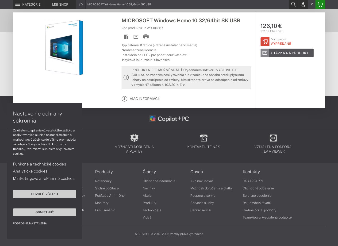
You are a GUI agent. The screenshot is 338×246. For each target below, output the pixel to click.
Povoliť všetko (44, 194)
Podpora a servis (202, 195)
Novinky (149, 188)
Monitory (101, 203)
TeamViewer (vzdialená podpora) (267, 217)
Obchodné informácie (159, 181)
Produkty (104, 172)
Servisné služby (202, 203)
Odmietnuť (44, 212)
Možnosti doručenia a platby (211, 188)
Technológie (152, 210)
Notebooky (103, 181)
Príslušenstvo (105, 210)
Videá (147, 217)
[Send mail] (136, 37)
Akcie (147, 195)
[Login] (303, 4)
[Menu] (28, 4)
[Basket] (320, 4)
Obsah (196, 172)
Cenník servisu (201, 210)
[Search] (293, 4)
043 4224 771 (253, 181)
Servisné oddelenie (257, 195)
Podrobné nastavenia (30, 223)
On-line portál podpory (259, 210)
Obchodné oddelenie (258, 188)
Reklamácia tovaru (257, 203)
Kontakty (251, 172)
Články (149, 172)
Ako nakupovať (201, 181)
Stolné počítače (107, 188)
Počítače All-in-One (110, 195)
